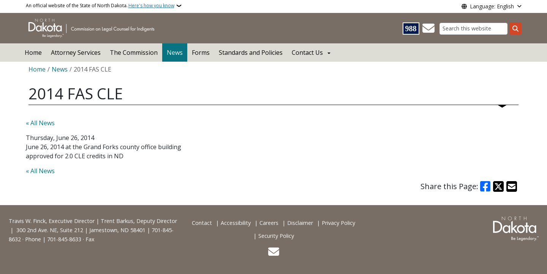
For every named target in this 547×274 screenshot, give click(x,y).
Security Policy (276, 235)
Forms (201, 52)
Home (33, 52)
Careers (268, 222)
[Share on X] (498, 186)
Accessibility (236, 222)
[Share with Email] (512, 186)
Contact (202, 222)
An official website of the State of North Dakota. (100, 5)
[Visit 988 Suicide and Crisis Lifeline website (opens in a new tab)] (411, 28)
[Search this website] (473, 29)
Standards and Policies (251, 52)
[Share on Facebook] (485, 186)
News (175, 52)
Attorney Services (76, 52)
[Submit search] (515, 28)
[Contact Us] (428, 28)
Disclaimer (300, 222)
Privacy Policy (338, 222)
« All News (40, 123)
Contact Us (307, 52)
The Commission (134, 52)
